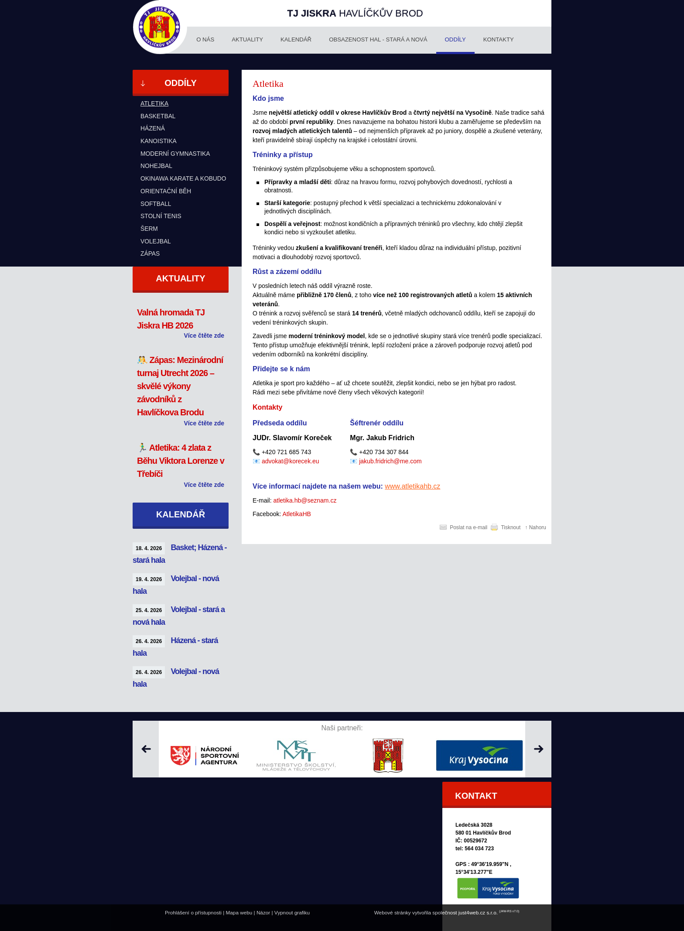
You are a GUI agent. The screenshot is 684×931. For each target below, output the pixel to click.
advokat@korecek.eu (290, 461)
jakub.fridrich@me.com (390, 461)
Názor (263, 912)
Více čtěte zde (204, 335)
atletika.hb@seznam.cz (304, 500)
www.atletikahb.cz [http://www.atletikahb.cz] (412, 486)
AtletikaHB (297, 513)
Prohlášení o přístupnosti (193, 912)
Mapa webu (239, 912)
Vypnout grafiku (292, 912)
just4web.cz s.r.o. (478, 912)
